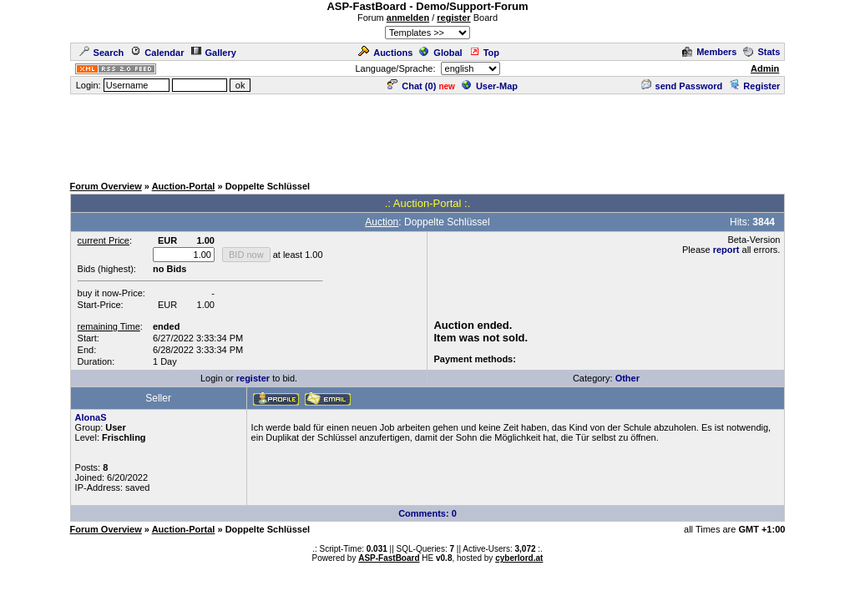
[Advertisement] (427, 133)
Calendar (157, 53)
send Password (682, 86)
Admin (765, 68)
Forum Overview (106, 186)
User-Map (490, 86)
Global (440, 53)
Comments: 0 (427, 513)
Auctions (385, 53)
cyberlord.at (519, 558)
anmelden (408, 18)
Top (484, 53)
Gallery (213, 53)
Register (754, 86)
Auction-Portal (183, 186)
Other (627, 378)
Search (101, 53)
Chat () (411, 86)
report (726, 250)
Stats (761, 52)
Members (709, 52)
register (453, 18)
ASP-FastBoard (388, 558)
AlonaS (91, 417)
